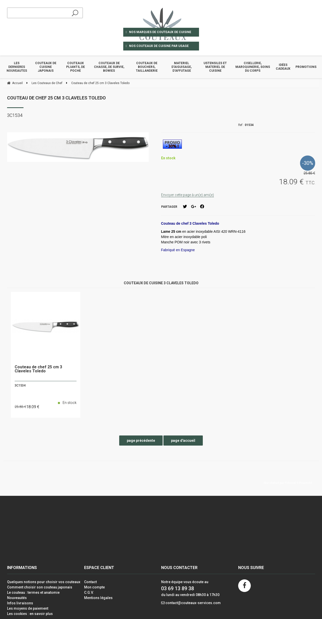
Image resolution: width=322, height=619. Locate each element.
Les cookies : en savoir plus (30, 614)
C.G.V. (89, 592)
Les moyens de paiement (27, 608)
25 (20, 407)
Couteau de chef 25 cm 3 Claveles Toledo (56, 97)
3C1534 (20, 385)
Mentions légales (98, 598)
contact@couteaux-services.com (193, 603)
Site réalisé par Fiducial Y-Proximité (287, 483)
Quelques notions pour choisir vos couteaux (43, 582)
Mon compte (94, 587)
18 (32, 406)
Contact (90, 582)
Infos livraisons (20, 603)
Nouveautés (17, 598)
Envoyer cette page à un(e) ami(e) (187, 195)
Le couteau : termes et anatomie (33, 592)
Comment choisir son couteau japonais (39, 587)
